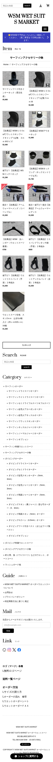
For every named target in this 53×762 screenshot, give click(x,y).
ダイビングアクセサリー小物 (18, 549)
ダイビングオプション (18, 536)
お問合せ (9, 592)
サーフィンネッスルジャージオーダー (25, 427)
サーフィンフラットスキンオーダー (24, 421)
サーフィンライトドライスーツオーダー (26, 397)
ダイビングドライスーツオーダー (23, 463)
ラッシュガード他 (13, 564)
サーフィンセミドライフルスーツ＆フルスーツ (29, 403)
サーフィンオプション (18, 439)
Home (5, 64)
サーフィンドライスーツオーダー (23, 391)
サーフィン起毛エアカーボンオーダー (25, 409)
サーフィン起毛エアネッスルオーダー (25, 415)
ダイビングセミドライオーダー (22, 469)
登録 (8, 631)
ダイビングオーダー (14, 458)
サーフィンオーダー (14, 386)
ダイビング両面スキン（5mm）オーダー (27, 514)
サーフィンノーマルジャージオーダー (25, 433)
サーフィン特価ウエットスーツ (19, 446)
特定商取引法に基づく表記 (17, 601)
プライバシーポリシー (15, 597)
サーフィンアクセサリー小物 (18, 452)
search (27, 5)
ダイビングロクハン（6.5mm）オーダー (26, 520)
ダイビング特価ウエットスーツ (19, 543)
